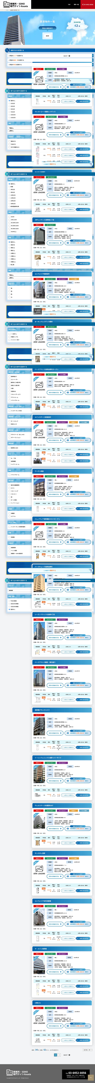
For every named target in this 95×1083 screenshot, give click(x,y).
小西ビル (38, 1003)
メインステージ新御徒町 (43, 417)
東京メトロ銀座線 (58, 187)
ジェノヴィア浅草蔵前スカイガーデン (47, 519)
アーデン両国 (39, 471)
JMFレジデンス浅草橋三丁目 (44, 220)
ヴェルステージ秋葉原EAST (44, 805)
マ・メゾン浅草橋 (41, 949)
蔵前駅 (62, 79)
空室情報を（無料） (78, 86)
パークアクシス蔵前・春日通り (45, 662)
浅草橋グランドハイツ (42, 710)
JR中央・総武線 (58, 235)
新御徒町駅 (65, 338)
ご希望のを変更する (51, 55)
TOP (69, 4)
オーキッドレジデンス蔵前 (44, 322)
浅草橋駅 (63, 80)
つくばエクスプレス (59, 583)
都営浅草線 (57, 79)
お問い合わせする (84, 101)
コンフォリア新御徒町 (42, 274)
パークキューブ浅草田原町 (43, 567)
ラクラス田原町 (40, 172)
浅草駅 (62, 128)
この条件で (49, 164)
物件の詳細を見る (55, 87)
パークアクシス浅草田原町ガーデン (46, 369)
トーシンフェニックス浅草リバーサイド (48, 758)
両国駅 (65, 486)
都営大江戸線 (57, 127)
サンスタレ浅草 (40, 853)
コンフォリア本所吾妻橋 (43, 901)
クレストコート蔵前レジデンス (45, 112)
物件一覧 (76, 4)
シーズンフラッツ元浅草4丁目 (45, 614)
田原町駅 (66, 187)
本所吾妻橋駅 (64, 916)
